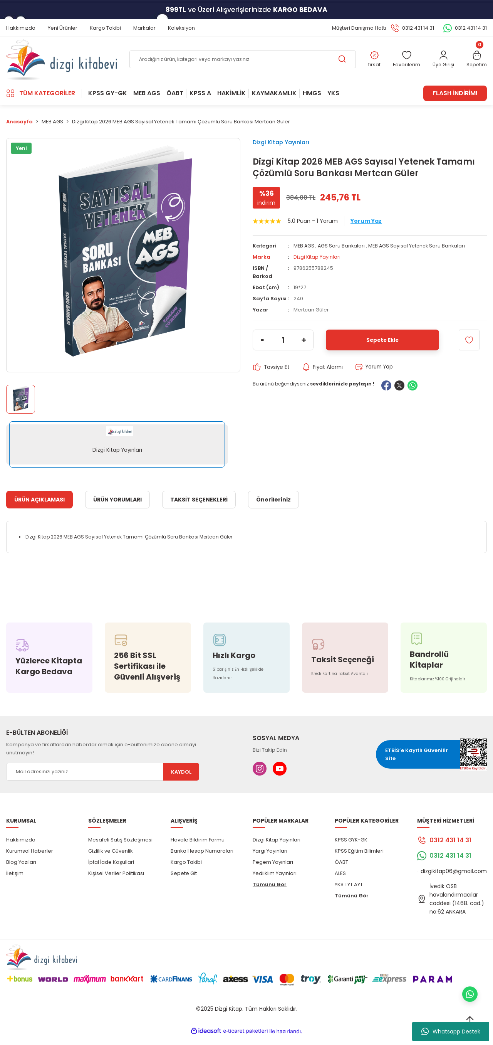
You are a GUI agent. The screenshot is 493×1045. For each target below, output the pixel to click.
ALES (340, 881)
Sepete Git (184, 881)
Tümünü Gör (270, 893)
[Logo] (61, 63)
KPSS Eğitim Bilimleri (359, 859)
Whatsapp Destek (450, 1031)
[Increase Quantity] (304, 353)
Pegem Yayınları (273, 870)
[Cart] (476, 64)
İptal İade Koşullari (111, 870)
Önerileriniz (273, 508)
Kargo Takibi (186, 870)
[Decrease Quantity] (262, 353)
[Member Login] (442, 64)
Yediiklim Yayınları (275, 881)
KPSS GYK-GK (351, 848)
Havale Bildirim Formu (198, 848)
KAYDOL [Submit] (181, 780)
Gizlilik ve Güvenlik (110, 859)
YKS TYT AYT (349, 893)
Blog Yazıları (21, 870)
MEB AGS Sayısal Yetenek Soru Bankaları (419, 258)
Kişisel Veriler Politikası (116, 881)
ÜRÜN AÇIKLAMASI (39, 508)
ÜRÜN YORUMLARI (117, 508)
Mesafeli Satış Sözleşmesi (120, 848)
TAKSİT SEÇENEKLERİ (199, 508)
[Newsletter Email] (102, 780)
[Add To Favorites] (469, 352)
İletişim (14, 881)
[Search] (241, 64)
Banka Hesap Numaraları (202, 859)
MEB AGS (304, 258)
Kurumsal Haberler (29, 859)
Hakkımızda (20, 848)
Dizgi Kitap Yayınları (286, 151)
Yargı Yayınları (270, 859)
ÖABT (341, 870)
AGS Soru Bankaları (342, 258)
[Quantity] (283, 353)
